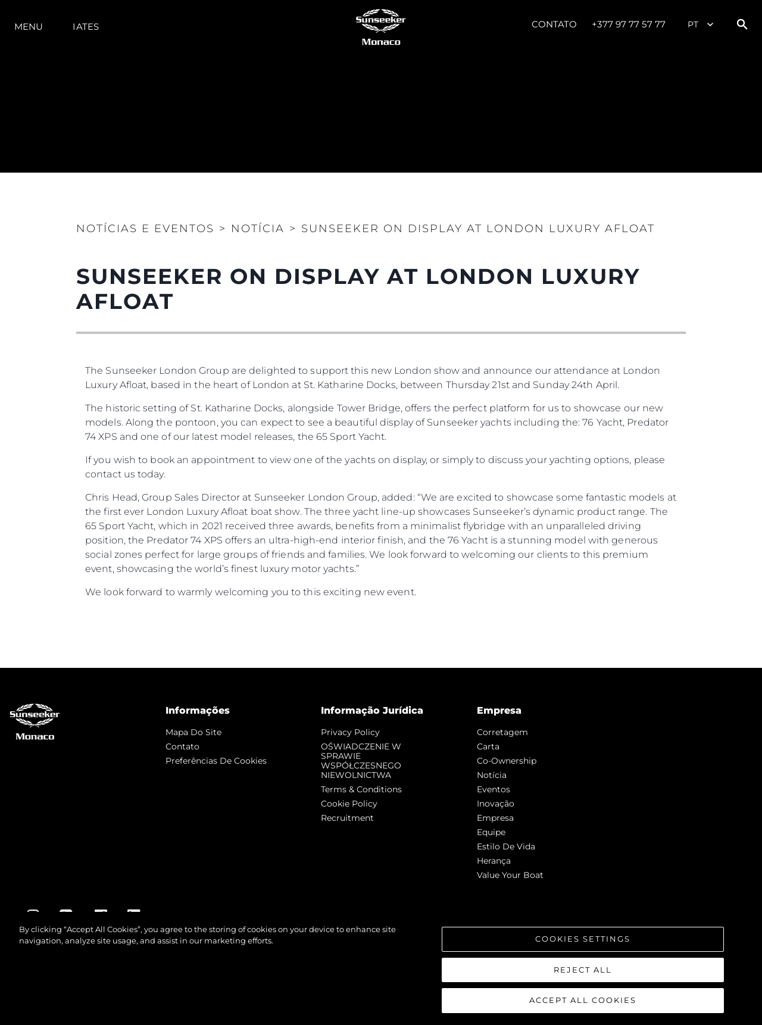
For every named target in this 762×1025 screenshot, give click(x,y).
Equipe (491, 832)
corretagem (502, 732)
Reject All (583, 973)
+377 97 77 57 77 (629, 24)
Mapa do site (193, 732)
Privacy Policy (350, 732)
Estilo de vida (506, 846)
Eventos (493, 789)
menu (28, 26)
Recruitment (347, 817)
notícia (492, 775)
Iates (86, 26)
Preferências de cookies (216, 760)
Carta (488, 746)
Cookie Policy (349, 803)
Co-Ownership (506, 760)
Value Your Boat (510, 875)
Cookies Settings (582, 942)
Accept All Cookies (582, 1004)
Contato (554, 24)
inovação (495, 803)
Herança (494, 860)
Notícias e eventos (145, 228)
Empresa (495, 817)
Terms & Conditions (361, 789)
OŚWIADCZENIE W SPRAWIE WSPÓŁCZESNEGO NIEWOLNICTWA (361, 760)
